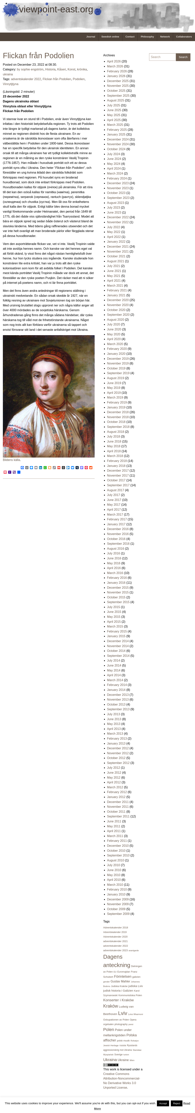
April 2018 (114, 451)
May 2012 (113, 777)
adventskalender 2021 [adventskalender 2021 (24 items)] (115, 941)
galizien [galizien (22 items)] (136, 977)
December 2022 (118, 217)
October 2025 (116, 90)
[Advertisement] (164, 121)
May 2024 (113, 163)
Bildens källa (11, 460)
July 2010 (113, 865)
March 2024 (115, 173)
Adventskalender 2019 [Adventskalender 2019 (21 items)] (115, 932)
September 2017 (118, 485)
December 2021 (118, 246)
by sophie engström (30, 69)
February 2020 (117, 348)
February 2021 (117, 290)
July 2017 (113, 495)
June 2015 (114, 611)
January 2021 (116, 295)
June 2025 (114, 110)
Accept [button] (163, 1103)
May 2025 (113, 115)
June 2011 (114, 821)
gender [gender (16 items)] (106, 982)
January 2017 (116, 524)
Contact (130, 36)
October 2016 (116, 539)
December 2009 (118, 899)
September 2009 (118, 913)
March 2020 (115, 344)
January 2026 (116, 76)
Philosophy (147, 36)
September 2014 (118, 655)
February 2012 (117, 792)
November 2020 (118, 305)
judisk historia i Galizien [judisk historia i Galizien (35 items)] (118, 990)
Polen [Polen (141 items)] (108, 1029)
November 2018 (118, 417)
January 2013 (116, 743)
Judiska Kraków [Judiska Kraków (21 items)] (119, 986)
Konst (71, 69)
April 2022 (114, 236)
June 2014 (114, 665)
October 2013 (116, 704)
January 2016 (116, 582)
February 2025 (117, 129)
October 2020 (116, 310)
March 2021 (115, 285)
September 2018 (118, 426)
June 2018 (114, 441)
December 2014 (118, 641)
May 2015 (113, 616)
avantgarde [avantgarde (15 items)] (134, 950)
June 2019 (114, 383)
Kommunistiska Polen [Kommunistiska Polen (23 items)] (130, 995)
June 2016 (114, 558)
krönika (82, 69)
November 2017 (118, 475)
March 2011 (115, 836)
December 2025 (118, 81)
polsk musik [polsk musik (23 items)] (123, 1040)
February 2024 (117, 178)
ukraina (8, 74)
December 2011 (118, 802)
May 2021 (113, 275)
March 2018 (115, 456)
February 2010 (117, 889)
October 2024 (116, 149)
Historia (50, 69)
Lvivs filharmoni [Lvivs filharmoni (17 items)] (135, 1014)
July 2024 (113, 154)
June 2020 (114, 329)
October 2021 (116, 256)
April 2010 (114, 879)
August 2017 (115, 490)
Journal (90, 36)
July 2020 (113, 324)
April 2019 (114, 392)
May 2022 (113, 232)
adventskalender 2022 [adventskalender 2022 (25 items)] (115, 945)
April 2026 (114, 61)
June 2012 (114, 772)
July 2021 (113, 266)
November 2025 (118, 85)
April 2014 (114, 675)
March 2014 (115, 680)
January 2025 (116, 134)
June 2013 (114, 719)
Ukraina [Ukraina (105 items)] (110, 1059)
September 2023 (118, 197)
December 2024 (118, 139)
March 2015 (115, 626)
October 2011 (116, 811)
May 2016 (113, 563)
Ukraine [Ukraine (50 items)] (123, 1060)
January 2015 (116, 636)
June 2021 (114, 271)
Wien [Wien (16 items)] (132, 1060)
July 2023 (113, 207)
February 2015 (117, 631)
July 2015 (113, 607)
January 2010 (116, 894)
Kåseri (61, 69)
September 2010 (118, 855)
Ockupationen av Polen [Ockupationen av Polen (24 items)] (116, 1019)
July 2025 (113, 105)
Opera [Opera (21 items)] (133, 1019)
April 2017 (114, 509)
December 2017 (118, 470)
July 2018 (113, 436)
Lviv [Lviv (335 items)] (122, 1013)
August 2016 (115, 548)
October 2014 (116, 650)
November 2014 (118, 646)
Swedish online (110, 36)
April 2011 (114, 831)
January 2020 (116, 353)
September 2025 (118, 95)
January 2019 (116, 407)
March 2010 (115, 884)
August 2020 (115, 319)
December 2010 (118, 845)
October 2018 (116, 421)
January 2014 (116, 689)
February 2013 (117, 738)
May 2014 (113, 670)
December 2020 (118, 300)
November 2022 (118, 222)
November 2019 (118, 363)
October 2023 (116, 193)
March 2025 (115, 124)
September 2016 (118, 543)
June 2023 (114, 212)
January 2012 (116, 797)
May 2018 (113, 446)
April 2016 (114, 568)
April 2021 (114, 280)
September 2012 (118, 763)
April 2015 (114, 621)
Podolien (79, 79)
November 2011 (118, 806)
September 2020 (118, 314)
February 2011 (117, 840)
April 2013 (114, 728)
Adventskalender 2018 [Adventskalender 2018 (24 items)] (115, 927)
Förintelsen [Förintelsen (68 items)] (122, 976)
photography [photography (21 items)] (121, 1024)
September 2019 (118, 373)
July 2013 (113, 714)
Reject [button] (176, 1103)
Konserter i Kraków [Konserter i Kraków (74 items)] (118, 1000)
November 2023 (118, 188)
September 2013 (118, 709)
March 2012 (115, 787)
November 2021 (118, 251)
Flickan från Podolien (38, 55)
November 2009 (118, 904)
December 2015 (118, 587)
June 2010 (114, 870)
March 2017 (115, 514)
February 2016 (117, 577)
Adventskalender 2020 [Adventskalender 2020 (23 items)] (115, 936)
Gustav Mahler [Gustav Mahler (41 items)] (120, 981)
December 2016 (118, 529)
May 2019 (113, 387)
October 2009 (116, 909)
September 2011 (118, 816)
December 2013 (118, 694)
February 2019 (117, 402)
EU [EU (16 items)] (115, 972)
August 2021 (115, 261)
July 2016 (113, 553)
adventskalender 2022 (26, 79)
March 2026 (115, 66)
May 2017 (113, 504)
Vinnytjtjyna (10, 84)
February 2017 (117, 519)
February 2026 (117, 71)
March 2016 (115, 573)
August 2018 (115, 431)
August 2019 (115, 378)
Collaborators (184, 36)
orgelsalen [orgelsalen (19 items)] (108, 1024)
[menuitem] (90, 37)
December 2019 (118, 358)
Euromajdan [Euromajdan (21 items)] (123, 971)
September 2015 (118, 602)
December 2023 (118, 183)
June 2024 (114, 158)
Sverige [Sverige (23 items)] (118, 1054)
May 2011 (113, 826)
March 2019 (115, 397)
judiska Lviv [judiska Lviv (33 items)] (135, 986)
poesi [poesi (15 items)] (130, 1024)
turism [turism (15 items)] (126, 1054)
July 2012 (113, 767)
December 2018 (118, 412)
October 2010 (116, 850)
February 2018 (117, 460)
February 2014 (117, 684)
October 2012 (116, 758)
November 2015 (118, 592)
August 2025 (115, 100)
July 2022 (113, 227)
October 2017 (116, 480)
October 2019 (116, 368)
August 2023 (115, 202)
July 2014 (113, 660)
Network (165, 36)
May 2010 (113, 875)
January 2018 (116, 465)
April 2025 (114, 120)
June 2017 (114, 499)
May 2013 (113, 724)
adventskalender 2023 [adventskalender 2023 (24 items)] (115, 950)
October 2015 (116, 597)
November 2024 (118, 144)
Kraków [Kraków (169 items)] (110, 1006)
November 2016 (118, 534)
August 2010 (115, 860)
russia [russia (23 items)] (122, 1045)
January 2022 (116, 241)
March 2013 (115, 733)
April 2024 (114, 168)
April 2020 (114, 339)
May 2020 (113, 334)
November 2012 (118, 753)
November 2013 (118, 699)
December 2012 (118, 748)
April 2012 (114, 782)
